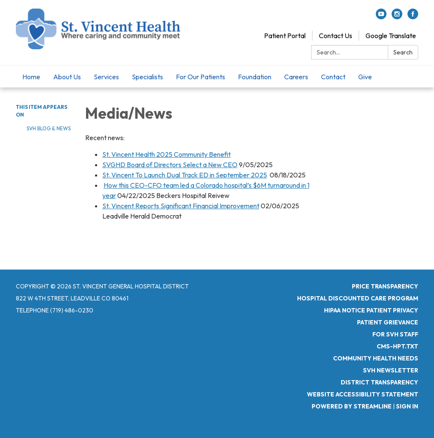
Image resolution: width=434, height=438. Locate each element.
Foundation (254, 76)
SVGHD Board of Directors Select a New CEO (170, 164)
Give (365, 76)
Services (106, 76)
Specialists (147, 76)
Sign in (407, 406)
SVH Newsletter (390, 370)
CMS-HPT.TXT (397, 346)
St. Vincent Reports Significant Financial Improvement (180, 205)
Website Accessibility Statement (362, 394)
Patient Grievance (387, 322)
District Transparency (379, 382)
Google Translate (391, 35)
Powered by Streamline (352, 406)
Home (31, 76)
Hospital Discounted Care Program (357, 298)
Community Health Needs (375, 358)
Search (403, 52)
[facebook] (412, 16)
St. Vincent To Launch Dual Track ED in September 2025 (184, 175)
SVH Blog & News (49, 128)
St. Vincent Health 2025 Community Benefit (166, 154)
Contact (333, 76)
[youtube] (381, 16)
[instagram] (397, 16)
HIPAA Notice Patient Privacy (371, 310)
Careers (296, 76)
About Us (67, 76)
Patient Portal (285, 35)
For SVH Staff (395, 334)
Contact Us (335, 35)
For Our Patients (200, 76)
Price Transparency (385, 286)
